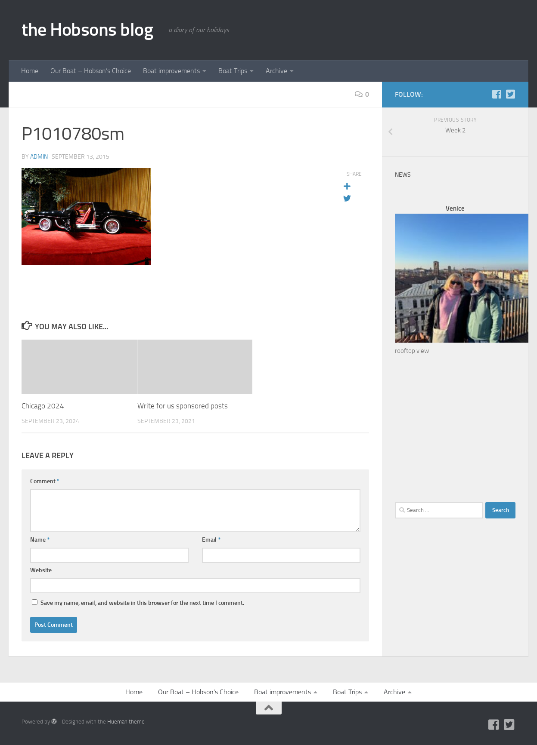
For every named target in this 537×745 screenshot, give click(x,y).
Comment (44, 481)
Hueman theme (126, 721)
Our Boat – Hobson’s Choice (90, 71)
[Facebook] (496, 94)
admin (39, 156)
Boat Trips (232, 71)
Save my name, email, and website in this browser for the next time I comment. (142, 603)
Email (211, 539)
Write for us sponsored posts (182, 406)
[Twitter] (510, 94)
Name (40, 539)
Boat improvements (171, 71)
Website (41, 570)
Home (29, 71)
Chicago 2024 (43, 406)
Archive (276, 71)
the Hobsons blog (87, 29)
